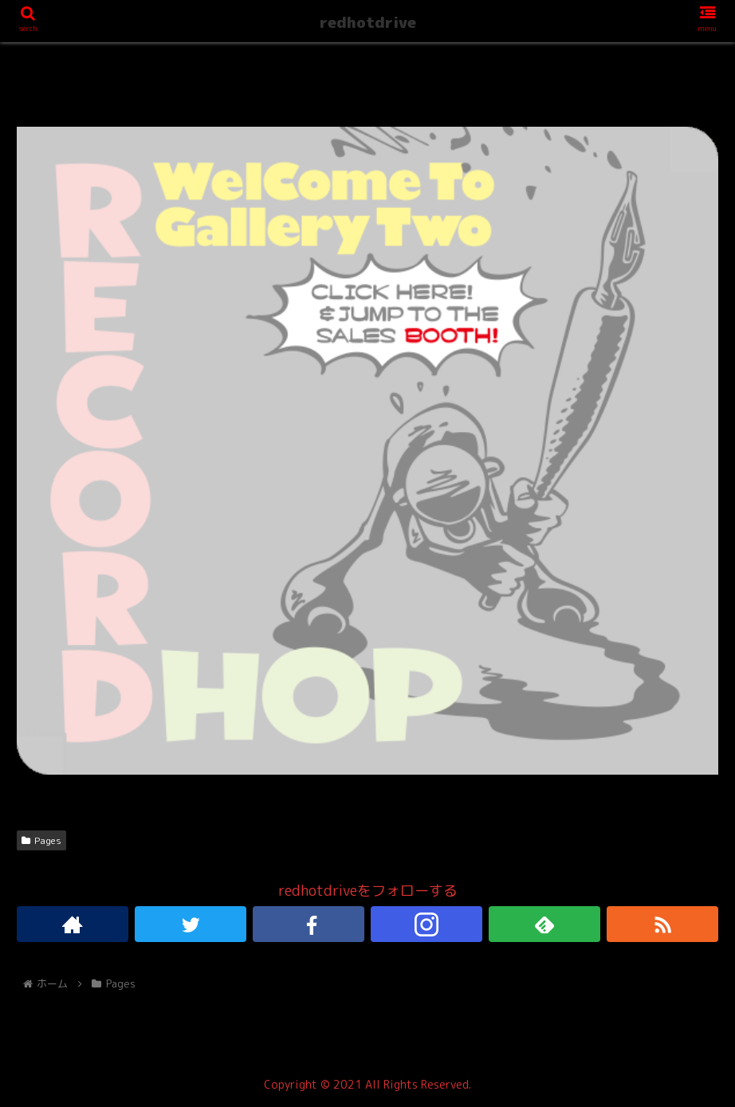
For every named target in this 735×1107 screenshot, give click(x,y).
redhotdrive (368, 22)
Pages (41, 840)
